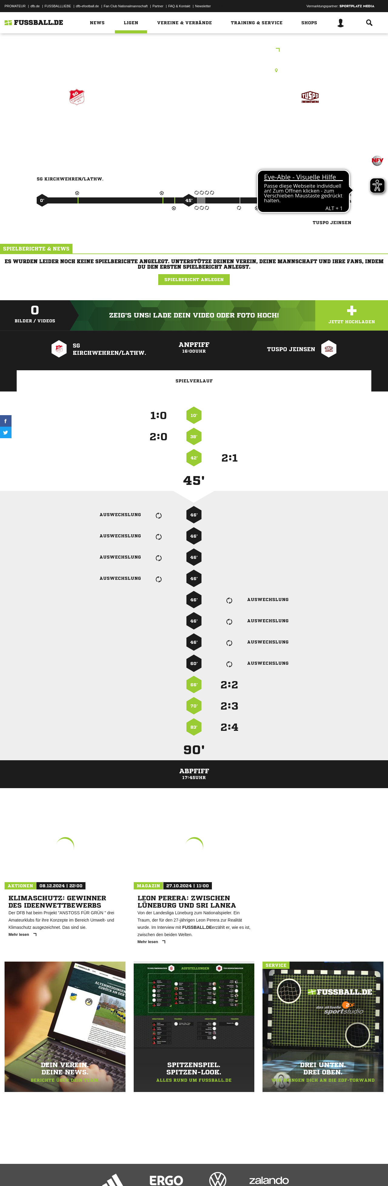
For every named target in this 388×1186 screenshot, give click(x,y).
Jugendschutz (113, 1172)
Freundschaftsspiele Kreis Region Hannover (194, 50)
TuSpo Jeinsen (310, 123)
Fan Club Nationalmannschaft (126, 6)
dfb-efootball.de (87, 6)
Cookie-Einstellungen (182, 1172)
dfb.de (35, 6)
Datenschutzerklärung (43, 1172)
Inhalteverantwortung (145, 1172)
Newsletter (203, 6)
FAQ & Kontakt (179, 6)
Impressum (13, 1172)
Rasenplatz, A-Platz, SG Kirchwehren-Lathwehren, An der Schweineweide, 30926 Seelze (194, 70)
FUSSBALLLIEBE (58, 6)
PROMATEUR (15, 6)
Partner (157, 6)
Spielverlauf (194, 381)
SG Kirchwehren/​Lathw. (77, 123)
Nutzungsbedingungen (80, 1172)
